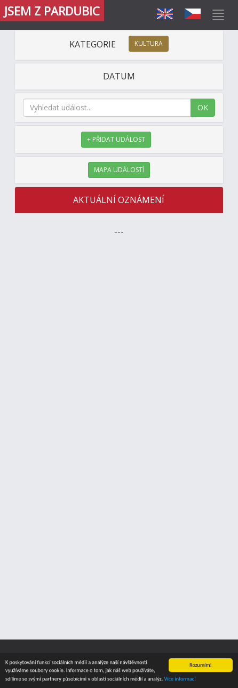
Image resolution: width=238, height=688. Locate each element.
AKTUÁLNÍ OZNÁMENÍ (118, 200)
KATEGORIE (119, 44)
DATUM (119, 76)
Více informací (180, 679)
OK (202, 107)
